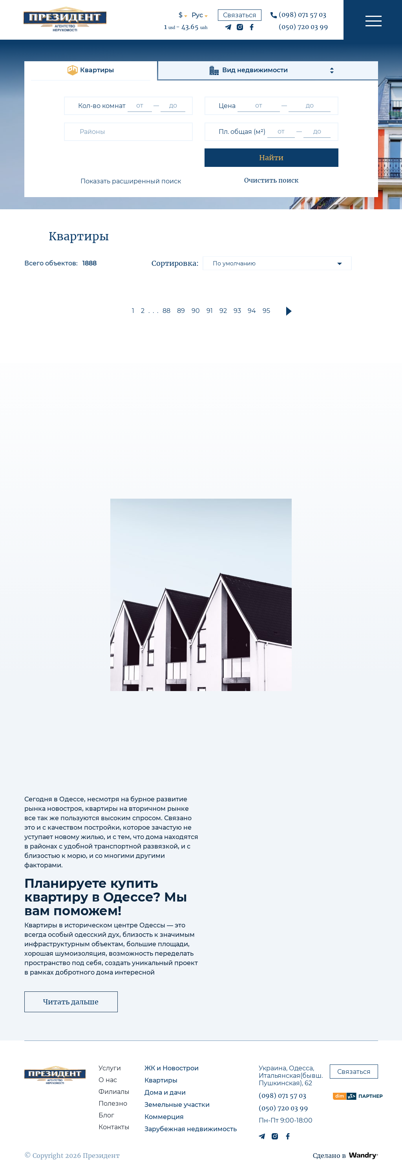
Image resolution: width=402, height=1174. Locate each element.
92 (223, 311)
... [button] (154, 311)
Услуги (110, 1068)
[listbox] (277, 263)
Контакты (114, 1127)
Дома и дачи (165, 1092)
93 (237, 311)
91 (209, 311)
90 (196, 311)
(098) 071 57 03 (302, 14)
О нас (108, 1080)
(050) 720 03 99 (303, 27)
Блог (106, 1115)
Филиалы (114, 1091)
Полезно (113, 1103)
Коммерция (164, 1117)
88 (166, 311)
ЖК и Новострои (171, 1068)
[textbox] (94, 131)
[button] (373, 20)
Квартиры (160, 1080)
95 (266, 311)
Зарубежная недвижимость (190, 1129)
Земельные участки (177, 1104)
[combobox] (128, 132)
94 (252, 311)
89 (181, 311)
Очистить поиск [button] (271, 180)
